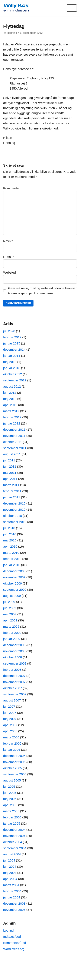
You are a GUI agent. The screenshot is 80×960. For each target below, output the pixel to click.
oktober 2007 (12, 688)
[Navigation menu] (72, 8)
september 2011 (14, 448)
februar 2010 (12, 559)
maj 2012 (9, 399)
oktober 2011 (12, 442)
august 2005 (12, 780)
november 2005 (14, 762)
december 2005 (14, 756)
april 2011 (10, 479)
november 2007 (14, 682)
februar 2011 (12, 491)
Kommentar (11, 188)
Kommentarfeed (14, 943)
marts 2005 (11, 811)
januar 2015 (11, 343)
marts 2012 (11, 411)
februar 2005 (12, 817)
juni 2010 (9, 534)
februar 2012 (12, 417)
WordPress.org (14, 949)
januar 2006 (11, 749)
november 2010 (14, 509)
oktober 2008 (12, 657)
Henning (12, 32)
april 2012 (10, 405)
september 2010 (14, 522)
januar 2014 (11, 355)
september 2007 (14, 694)
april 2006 (10, 731)
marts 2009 (11, 626)
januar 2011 (11, 497)
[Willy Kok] (16, 8)
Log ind (8, 930)
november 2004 (14, 836)
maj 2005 (9, 799)
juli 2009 (9, 602)
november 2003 (14, 909)
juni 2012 (9, 392)
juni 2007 (9, 712)
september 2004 (14, 848)
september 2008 (14, 663)
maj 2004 (9, 872)
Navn (8, 241)
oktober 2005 (12, 768)
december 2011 (14, 429)
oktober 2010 (12, 515)
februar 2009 (12, 632)
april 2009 (10, 620)
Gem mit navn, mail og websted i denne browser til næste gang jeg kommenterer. (42, 290)
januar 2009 (11, 639)
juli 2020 (9, 331)
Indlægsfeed (12, 936)
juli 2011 (9, 460)
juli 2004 (9, 860)
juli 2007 (9, 706)
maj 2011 (9, 472)
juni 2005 (9, 792)
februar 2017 (12, 337)
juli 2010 (9, 528)
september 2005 (14, 774)
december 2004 (14, 829)
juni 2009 (9, 608)
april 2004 (10, 879)
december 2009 (14, 571)
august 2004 (12, 854)
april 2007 (10, 725)
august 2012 (12, 386)
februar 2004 (12, 891)
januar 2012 (11, 423)
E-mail (9, 257)
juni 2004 (9, 866)
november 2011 (14, 435)
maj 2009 (9, 614)
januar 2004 (11, 897)
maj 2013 (9, 362)
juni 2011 (9, 466)
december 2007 (14, 675)
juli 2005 (9, 786)
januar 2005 (11, 823)
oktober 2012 (12, 374)
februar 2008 (12, 669)
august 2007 (12, 700)
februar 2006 (12, 743)
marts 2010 (11, 552)
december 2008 (14, 645)
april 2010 (10, 546)
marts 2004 (11, 885)
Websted (9, 272)
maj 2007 (9, 719)
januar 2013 (11, 368)
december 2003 (14, 903)
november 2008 (14, 651)
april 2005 (10, 805)
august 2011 (12, 454)
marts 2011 (11, 485)
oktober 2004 (12, 842)
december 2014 (14, 349)
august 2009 (12, 595)
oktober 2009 (12, 583)
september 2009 (14, 589)
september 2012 (14, 380)
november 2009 (14, 577)
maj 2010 (9, 540)
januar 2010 (11, 565)
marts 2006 (11, 737)
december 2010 (14, 503)
